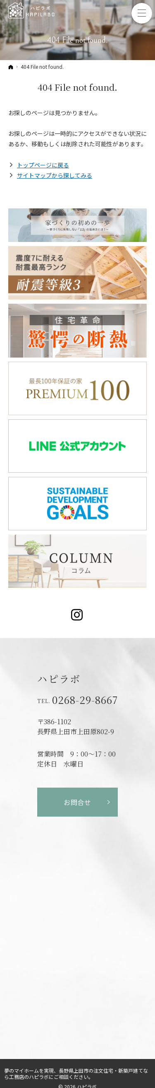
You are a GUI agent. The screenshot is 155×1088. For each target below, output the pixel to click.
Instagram (77, 614)
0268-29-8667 (85, 700)
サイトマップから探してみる (54, 175)
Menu (141, 13)
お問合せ (77, 802)
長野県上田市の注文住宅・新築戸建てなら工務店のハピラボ (76, 1073)
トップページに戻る (43, 165)
